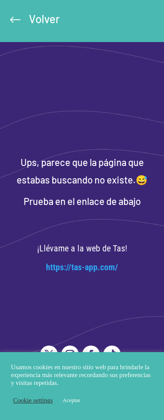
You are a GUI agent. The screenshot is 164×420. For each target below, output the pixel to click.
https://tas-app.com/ (82, 267)
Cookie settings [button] (33, 400)
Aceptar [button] (71, 400)
